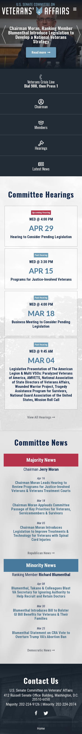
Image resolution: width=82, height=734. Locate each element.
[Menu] (74, 9)
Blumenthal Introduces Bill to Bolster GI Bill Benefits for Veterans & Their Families (41, 614)
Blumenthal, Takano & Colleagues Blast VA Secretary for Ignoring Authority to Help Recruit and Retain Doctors (40, 592)
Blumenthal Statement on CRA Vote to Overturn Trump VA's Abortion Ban (41, 635)
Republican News (41, 553)
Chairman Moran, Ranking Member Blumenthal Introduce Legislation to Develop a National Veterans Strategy (41, 34)
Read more (41, 52)
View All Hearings (41, 417)
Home (41, 728)
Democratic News (41, 650)
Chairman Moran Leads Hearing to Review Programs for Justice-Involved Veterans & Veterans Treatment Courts (40, 486)
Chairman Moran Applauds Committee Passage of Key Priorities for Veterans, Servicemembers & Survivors (41, 509)
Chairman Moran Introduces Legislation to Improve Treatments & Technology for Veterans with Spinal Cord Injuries (41, 533)
